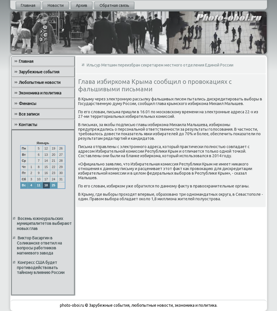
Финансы (27, 103)
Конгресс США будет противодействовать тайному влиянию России (40, 267)
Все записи (29, 114)
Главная (28, 5)
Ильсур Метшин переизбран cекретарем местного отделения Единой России (160, 65)
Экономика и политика (40, 93)
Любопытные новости (39, 82)
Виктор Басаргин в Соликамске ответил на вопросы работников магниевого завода (39, 245)
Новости (56, 5)
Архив (81, 5)
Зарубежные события (39, 72)
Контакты (28, 124)
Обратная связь (114, 5)
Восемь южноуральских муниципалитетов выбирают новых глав (44, 223)
